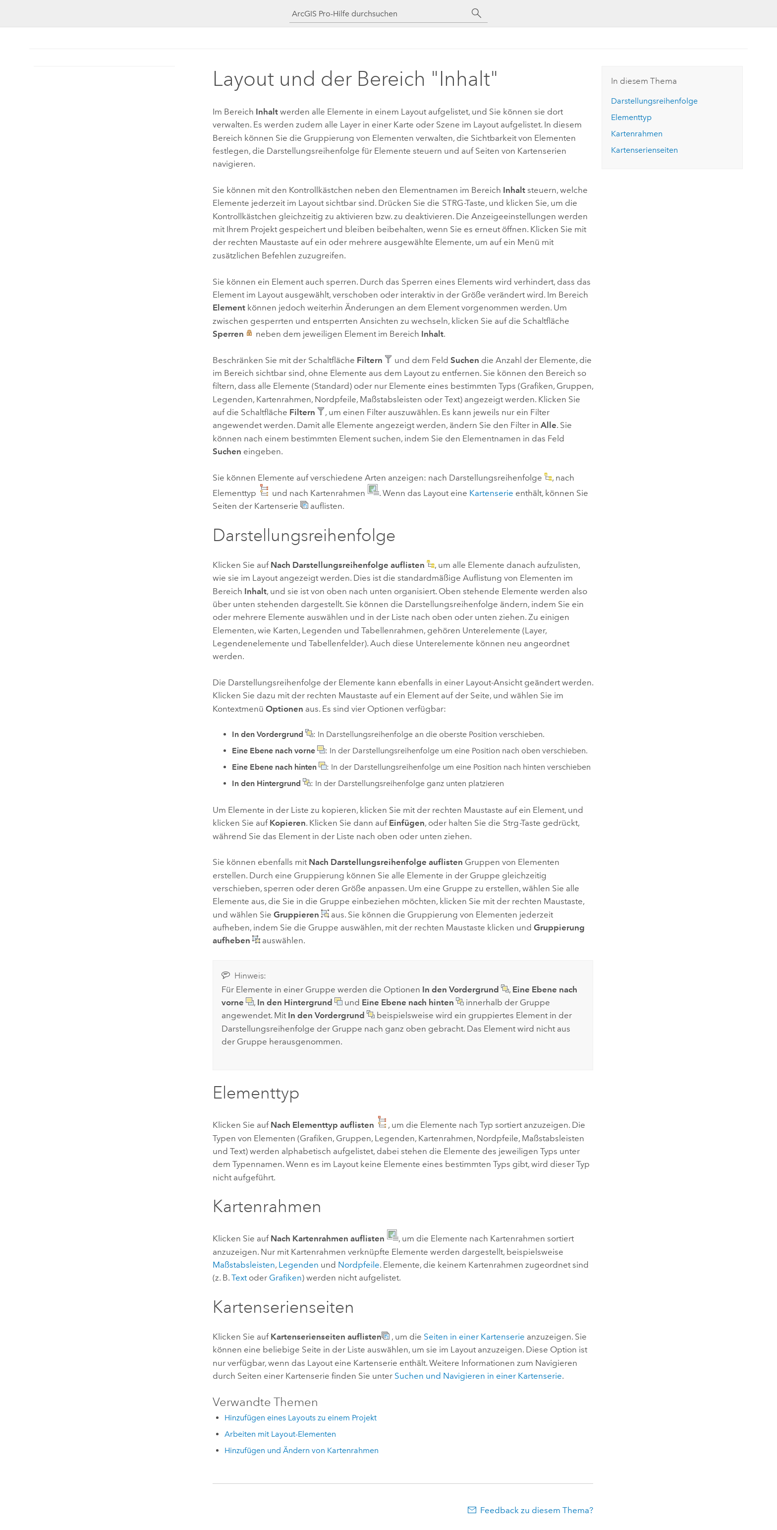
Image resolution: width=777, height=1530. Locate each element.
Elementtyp (631, 117)
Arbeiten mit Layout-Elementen (280, 1434)
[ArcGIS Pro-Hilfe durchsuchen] (378, 13)
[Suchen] (477, 13)
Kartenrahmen (637, 133)
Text (239, 1278)
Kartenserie (491, 493)
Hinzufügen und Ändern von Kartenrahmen (301, 1450)
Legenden (298, 1265)
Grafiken (285, 1278)
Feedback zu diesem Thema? (536, 1510)
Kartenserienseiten (644, 150)
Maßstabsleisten (244, 1265)
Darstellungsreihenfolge (654, 101)
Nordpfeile (359, 1265)
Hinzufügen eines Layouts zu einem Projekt (300, 1417)
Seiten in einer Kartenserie (474, 1337)
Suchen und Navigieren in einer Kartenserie (478, 1376)
